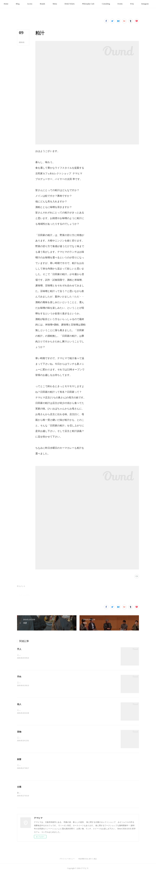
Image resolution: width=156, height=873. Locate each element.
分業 (19, 787)
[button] (14, 4)
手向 (19, 676)
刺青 (19, 759)
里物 (19, 732)
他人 (19, 704)
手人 (19, 649)
